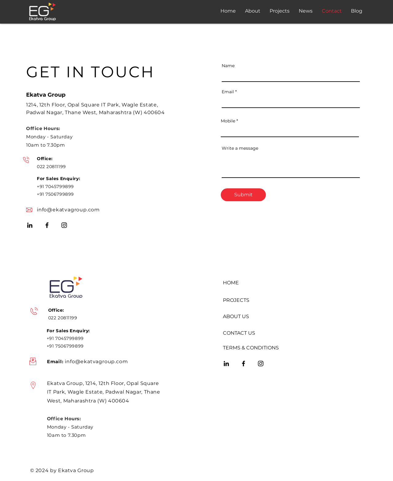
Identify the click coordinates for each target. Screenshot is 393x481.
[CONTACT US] (252, 333)
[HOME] (252, 283)
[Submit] (243, 194)
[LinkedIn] (29, 225)
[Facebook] (47, 225)
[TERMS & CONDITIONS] (252, 348)
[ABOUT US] (252, 316)
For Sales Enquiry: (58, 178)
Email (228, 92)
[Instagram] (64, 225)
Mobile (228, 121)
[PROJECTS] (252, 300)
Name (228, 65)
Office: (45, 158)
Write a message (240, 148)
